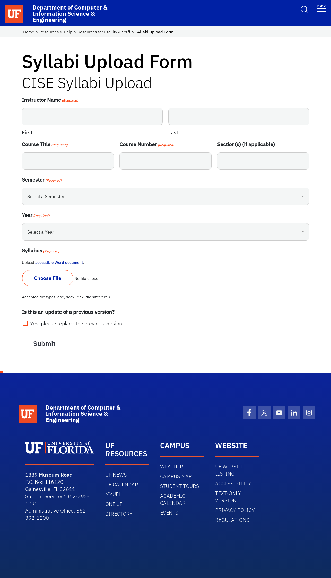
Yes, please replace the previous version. (76, 323)
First (27, 132)
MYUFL (113, 494)
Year (35, 215)
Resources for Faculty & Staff (103, 31)
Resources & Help (55, 31)
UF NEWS (116, 474)
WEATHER (171, 466)
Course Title (44, 144)
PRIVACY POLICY (235, 510)
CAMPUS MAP (176, 476)
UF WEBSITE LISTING (229, 470)
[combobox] (165, 196)
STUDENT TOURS (179, 485)
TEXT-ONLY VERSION (228, 497)
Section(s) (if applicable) (246, 144)
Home (28, 31)
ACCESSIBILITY (233, 483)
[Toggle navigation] (321, 9)
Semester (42, 179)
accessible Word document (59, 262)
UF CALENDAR (121, 484)
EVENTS (169, 512)
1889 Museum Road (49, 474)
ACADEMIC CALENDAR (173, 499)
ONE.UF (114, 503)
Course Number (146, 144)
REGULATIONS (232, 519)
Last (173, 132)
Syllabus (40, 250)
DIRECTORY (119, 513)
